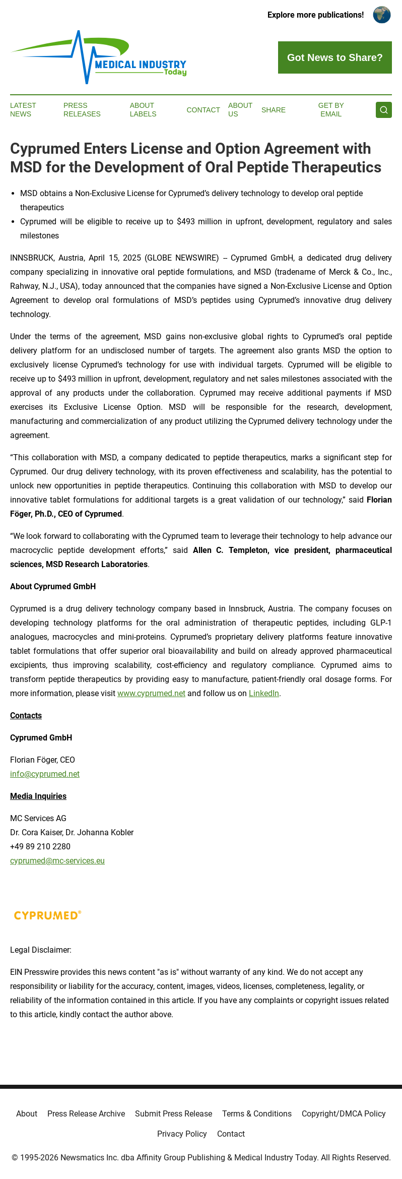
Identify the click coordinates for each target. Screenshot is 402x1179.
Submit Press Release (173, 1114)
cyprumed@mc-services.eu (57, 860)
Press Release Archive (86, 1114)
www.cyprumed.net (151, 693)
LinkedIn (264, 693)
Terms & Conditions (257, 1114)
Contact (203, 110)
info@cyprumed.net (45, 774)
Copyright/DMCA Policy (344, 1114)
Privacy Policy (182, 1134)
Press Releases (82, 109)
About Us (240, 109)
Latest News (23, 109)
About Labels (143, 109)
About (26, 1114)
